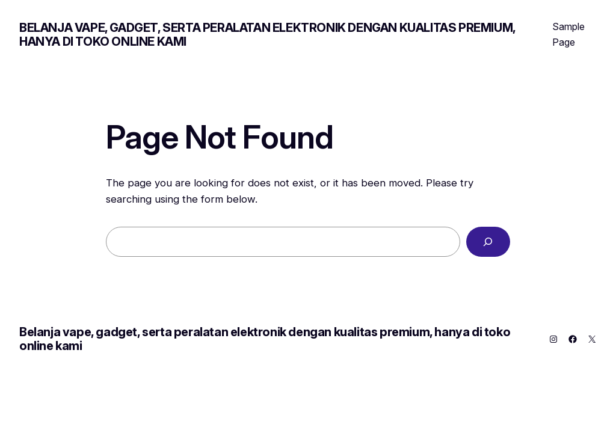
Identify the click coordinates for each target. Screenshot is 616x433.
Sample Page (568, 34)
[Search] (488, 242)
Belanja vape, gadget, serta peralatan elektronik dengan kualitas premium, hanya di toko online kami (267, 34)
